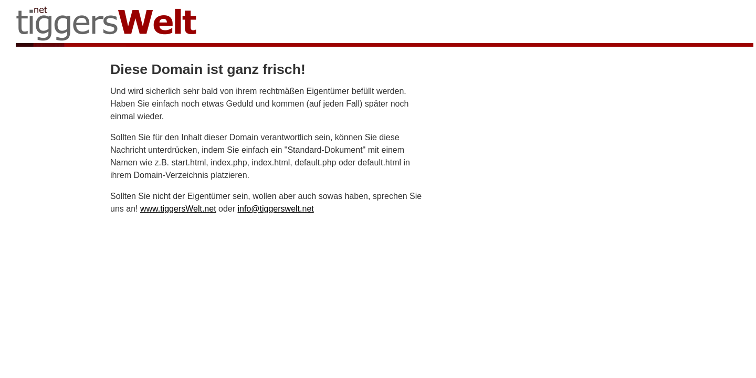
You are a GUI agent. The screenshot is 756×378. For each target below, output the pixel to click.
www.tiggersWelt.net (178, 208)
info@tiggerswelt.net (276, 208)
